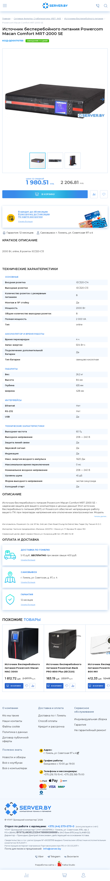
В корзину (45, 194)
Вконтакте (71, 856)
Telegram (53, 856)
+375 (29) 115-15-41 (53, 774)
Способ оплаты (47, 721)
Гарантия (80, 724)
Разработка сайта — (46, 865)
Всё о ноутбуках (12, 762)
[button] (102, 99)
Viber (39, 856)
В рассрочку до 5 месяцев (34, 214)
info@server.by (52, 848)
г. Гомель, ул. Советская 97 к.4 (61, 753)
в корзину (16, 686)
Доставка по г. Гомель (52, 715)
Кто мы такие (10, 715)
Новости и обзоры (14, 757)
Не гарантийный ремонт (90, 730)
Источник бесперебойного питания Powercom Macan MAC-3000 (22, 668)
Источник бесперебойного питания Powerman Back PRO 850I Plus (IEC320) (63, 668)
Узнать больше (25, 221)
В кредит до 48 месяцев (33, 211)
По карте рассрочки (30, 217)
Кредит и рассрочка (51, 726)
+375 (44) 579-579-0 (61, 826)
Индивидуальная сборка (90, 719)
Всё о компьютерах (14, 768)
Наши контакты (12, 721)
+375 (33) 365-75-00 (74, 774)
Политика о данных (15, 732)
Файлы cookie (11, 726)
